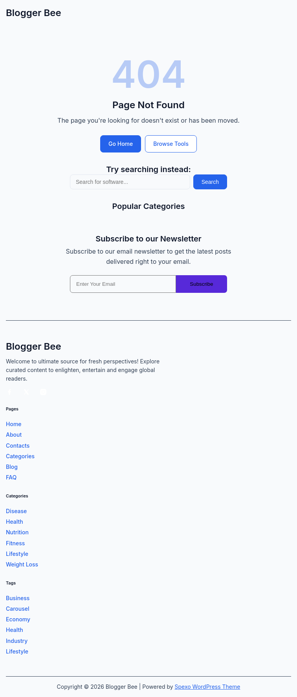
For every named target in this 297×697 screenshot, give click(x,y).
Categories (20, 456)
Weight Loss (22, 564)
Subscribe (201, 284)
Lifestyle (17, 554)
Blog (12, 467)
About (14, 434)
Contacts (17, 445)
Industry (17, 641)
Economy (18, 619)
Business (17, 598)
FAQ (11, 477)
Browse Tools (171, 143)
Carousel (17, 608)
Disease (16, 511)
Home (14, 424)
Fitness (15, 543)
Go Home (120, 143)
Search (210, 182)
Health (14, 521)
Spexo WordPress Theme (207, 686)
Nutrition (17, 532)
